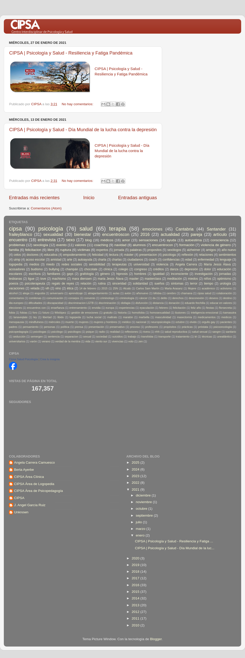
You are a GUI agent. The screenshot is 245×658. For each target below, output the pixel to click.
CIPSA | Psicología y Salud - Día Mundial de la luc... (174, 548)
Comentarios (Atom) (46, 208)
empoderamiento (74, 255)
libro (50, 250)
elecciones (15, 307)
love (43, 278)
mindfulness (36, 322)
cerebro (171, 293)
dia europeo (16, 302)
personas (49, 326)
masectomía (184, 317)
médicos (107, 240)
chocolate (90, 269)
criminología (126, 298)
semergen (37, 336)
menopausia (16, 322)
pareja (196, 234)
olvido (193, 322)
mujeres (84, 322)
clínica (108, 269)
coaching (101, 245)
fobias (24, 312)
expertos (102, 250)
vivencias (117, 341)
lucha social (94, 317)
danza (174, 269)
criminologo (107, 298)
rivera (146, 331)
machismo (59, 278)
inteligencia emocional (204, 312)
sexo (70, 239)
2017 (136, 578)
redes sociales (72, 264)
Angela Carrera (186, 264)
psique (90, 331)
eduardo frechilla (195, 302)
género (105, 274)
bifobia (157, 293)
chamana (186, 293)
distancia (158, 302)
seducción (19, 336)
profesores (151, 326)
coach (153, 259)
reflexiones (131, 331)
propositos (154, 250)
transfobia (147, 336)
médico (126, 322)
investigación (204, 274)
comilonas (35, 298)
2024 (136, 469)
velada (35, 288)
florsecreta (225, 307)
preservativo (117, 326)
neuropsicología (160, 322)
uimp (17, 259)
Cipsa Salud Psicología (23, 359)
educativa (50, 255)
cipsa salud (204, 293)
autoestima (193, 240)
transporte (164, 336)
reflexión (187, 255)
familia (14, 250)
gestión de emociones (84, 312)
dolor (207, 269)
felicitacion (33, 250)
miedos (193, 278)
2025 (136, 462)
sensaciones (148, 240)
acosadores (17, 269)
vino (58, 288)
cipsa (15, 228)
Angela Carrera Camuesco (34, 462)
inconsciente (179, 274)
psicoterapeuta (35, 283)
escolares (15, 274)
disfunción (142, 302)
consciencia (220, 240)
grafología (87, 274)
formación (186, 245)
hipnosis (122, 274)
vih (47, 288)
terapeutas (119, 264)
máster (128, 255)
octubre (180, 322)
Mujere (192, 288)
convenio (89, 298)
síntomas (177, 283)
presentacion (148, 255)
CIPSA (19, 498)
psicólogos (74, 331)
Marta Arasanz (173, 288)
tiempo (208, 283)
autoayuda (85, 259)
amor (126, 240)
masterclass (153, 278)
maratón (128, 317)
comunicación (54, 298)
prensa (79, 326)
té (195, 336)
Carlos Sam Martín (148, 288)
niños (207, 278)
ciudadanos (135, 259)
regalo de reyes (63, 283)
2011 (136, 618)
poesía (13, 283)
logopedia (15, 264)
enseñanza (57, 307)
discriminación (107, 302)
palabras (136, 250)
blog (88, 240)
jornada (119, 250)
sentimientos (227, 255)
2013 (136, 605)
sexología (40, 245)
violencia (162, 264)
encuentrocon (162, 245)
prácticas (187, 326)
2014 (136, 598)
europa (110, 307)
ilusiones (180, 312)
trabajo (132, 336)
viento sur (101, 341)
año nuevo (229, 250)
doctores (33, 255)
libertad (47, 317)
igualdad (159, 274)
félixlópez (60, 312)
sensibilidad (97, 264)
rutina (102, 283)
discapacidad (55, 302)
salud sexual (199, 331)
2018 (136, 571)
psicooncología (222, 326)
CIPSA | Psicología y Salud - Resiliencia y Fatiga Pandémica (70, 53)
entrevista (47, 239)
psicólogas (39, 331)
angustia (39, 293)
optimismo (224, 278)
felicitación (179, 307)
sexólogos (174, 250)
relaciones (206, 255)
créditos (158, 269)
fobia (12, 312)
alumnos (139, 245)
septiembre (145, 515)
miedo (50, 264)
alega (26, 293)
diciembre (144, 495)
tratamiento (183, 336)
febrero (163, 307)
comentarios (16, 298)
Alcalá (127, 288)
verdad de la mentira (67, 341)
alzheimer (193, 250)
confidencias (171, 259)
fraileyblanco (20, 234)
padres (13, 326)
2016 (145, 234)
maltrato (112, 317)
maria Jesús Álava (111, 278)
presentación (96, 326)
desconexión (196, 298)
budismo (37, 269)
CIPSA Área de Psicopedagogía (38, 491)
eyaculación (147, 307)
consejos (73, 298)
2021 (136, 489)
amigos (211, 250)
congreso (140, 269)
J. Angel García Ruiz (29, 505)
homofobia (138, 312)
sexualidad (53, 234)
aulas (116, 293)
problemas (17, 245)
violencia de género (216, 245)
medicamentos (207, 317)
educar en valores (221, 302)
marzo (141, 529)
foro (35, 312)
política (64, 326)
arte (69, 259)
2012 (136, 612)
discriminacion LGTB (81, 302)
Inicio (88, 197)
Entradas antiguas (137, 197)
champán (71, 269)
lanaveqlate (21, 317)
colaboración (224, 293)
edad (188, 259)
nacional (141, 322)
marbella (144, 317)
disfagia (125, 302)
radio (102, 331)
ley (35, 317)
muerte (69, 322)
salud (86, 228)
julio (139, 522)
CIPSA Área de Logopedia (34, 484)
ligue (31, 278)
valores (80, 245)
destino (227, 298)
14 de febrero (87, 288)
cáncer (143, 298)
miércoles (54, 322)
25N (115, 288)
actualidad (170, 234)
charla (102, 259)
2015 (104, 288)
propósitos (170, 326)
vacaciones (16, 288)
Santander (216, 229)
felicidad (98, 255)
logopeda (75, 317)
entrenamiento (78, 307)
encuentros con (36, 307)
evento (61, 245)
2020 (136, 558)
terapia (117, 228)
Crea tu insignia (49, 359)
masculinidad (163, 317)
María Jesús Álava (217, 264)
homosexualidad (160, 312)
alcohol (13, 293)
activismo (226, 288)
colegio (123, 269)
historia (122, 312)
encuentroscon (115, 234)
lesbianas (15, 278)
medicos (226, 317)
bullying (54, 269)
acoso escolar (35, 259)
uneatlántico (224, 336)
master (134, 278)
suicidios (117, 336)
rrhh (157, 331)
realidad (115, 331)
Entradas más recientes (34, 197)
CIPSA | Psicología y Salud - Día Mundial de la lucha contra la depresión (83, 129)
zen (140, 341)
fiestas (210, 307)
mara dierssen (82, 278)
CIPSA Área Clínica (29, 477)
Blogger (156, 639)
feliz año (196, 307)
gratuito (108, 312)
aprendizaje (76, 293)
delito (164, 298)
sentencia (53, 336)
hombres (140, 274)
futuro (46, 312)
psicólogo (57, 331)
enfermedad (206, 259)
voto (130, 341)
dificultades (35, 302)
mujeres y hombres (105, 322)
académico (208, 288)
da (154, 298)
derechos (177, 298)
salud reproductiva (176, 331)
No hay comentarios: (78, 104)
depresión (191, 269)
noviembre (144, 502)
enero (140, 535)
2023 (136, 476)
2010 (136, 625)
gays (70, 274)
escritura (35, 274)
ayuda (171, 240)
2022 (136, 483)
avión (128, 293)
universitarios (17, 341)
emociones (152, 229)
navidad (120, 245)
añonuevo (142, 293)
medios (34, 264)
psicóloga (169, 255)
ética (70, 288)
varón (33, 341)
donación (174, 302)
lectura (113, 255)
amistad (56, 259)
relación (86, 283)
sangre (216, 331)
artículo (220, 234)
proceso (135, 326)
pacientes (226, 322)
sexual (87, 336)
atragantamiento (98, 293)
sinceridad (119, 283)
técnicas (207, 336)
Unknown (21, 512)
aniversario (57, 293)
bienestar (82, 234)
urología (225, 283)
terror (194, 283)
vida (87, 341)
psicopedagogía (18, 331)
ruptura (65, 250)
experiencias (127, 307)
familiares (53, 274)
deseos (213, 298)
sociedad (101, 336)
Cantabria (184, 229)
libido (60, 317)
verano (46, 341)
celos (17, 255)
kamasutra (229, 312)
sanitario (231, 331)
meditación (174, 278)
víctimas (83, 250)
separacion (71, 336)
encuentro (18, 239)
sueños (159, 283)
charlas (117, 259)
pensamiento (31, 326)
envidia (96, 307)
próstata (203, 326)
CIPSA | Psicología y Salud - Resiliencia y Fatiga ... (174, 541)
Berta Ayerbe (24, 470)
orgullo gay (208, 322)
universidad (141, 264)
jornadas (225, 274)
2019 (136, 565)
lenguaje (225, 259)
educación (224, 269)
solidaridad (140, 283)
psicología (50, 228)
